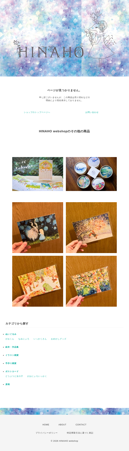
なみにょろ (23, 339)
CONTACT (81, 425)
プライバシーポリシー (47, 433)
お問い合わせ (92, 112)
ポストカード (12, 371)
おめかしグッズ (58, 339)
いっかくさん (40, 339)
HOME (45, 425)
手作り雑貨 (10, 363)
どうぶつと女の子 (14, 376)
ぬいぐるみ (10, 334)
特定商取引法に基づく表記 (80, 433)
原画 (7, 384)
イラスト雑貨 (12, 355)
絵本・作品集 (12, 347)
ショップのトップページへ (37, 112)
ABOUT (62, 425)
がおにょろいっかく (37, 376)
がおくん (9, 339)
